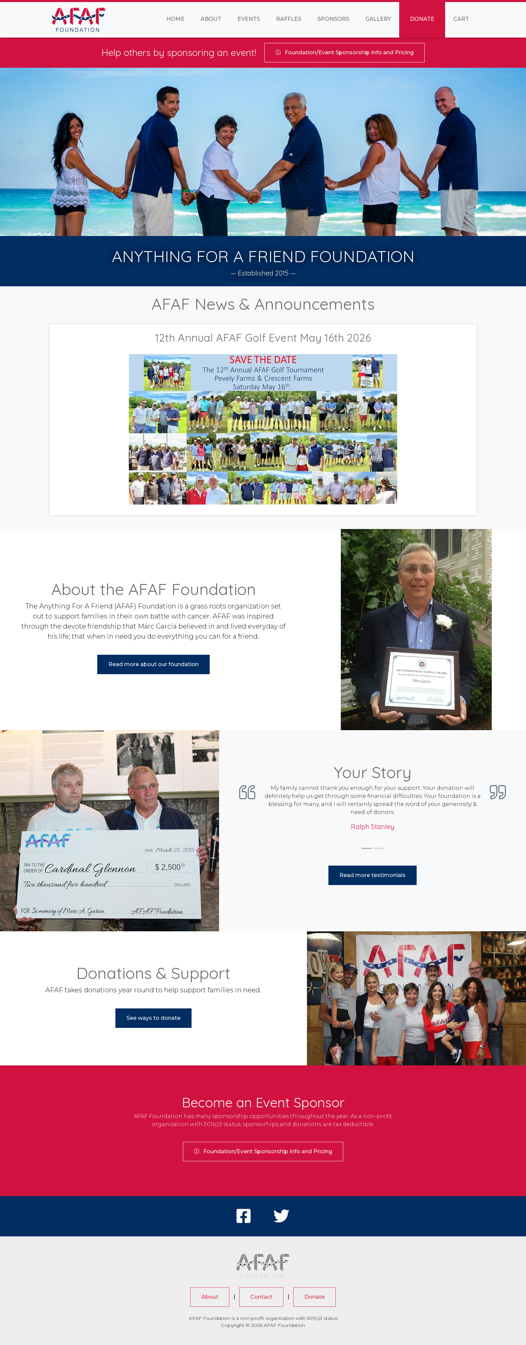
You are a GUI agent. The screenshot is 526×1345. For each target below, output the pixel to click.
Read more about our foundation (153, 664)
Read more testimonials (372, 875)
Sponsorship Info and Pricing (344, 52)
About (211, 19)
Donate (422, 19)
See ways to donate (153, 1018)
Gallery (378, 19)
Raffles (288, 19)
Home (175, 19)
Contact (261, 1297)
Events (249, 19)
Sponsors (333, 19)
